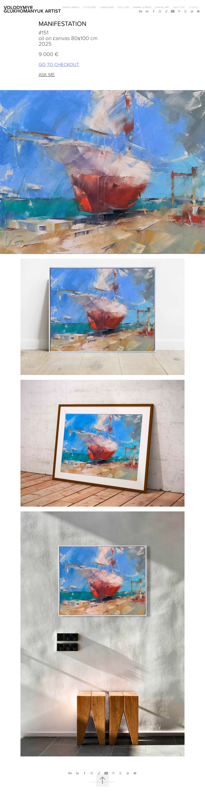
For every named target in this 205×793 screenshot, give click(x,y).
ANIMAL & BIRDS (142, 7)
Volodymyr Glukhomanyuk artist (32, 9)
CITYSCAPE (89, 7)
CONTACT (194, 7)
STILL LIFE (123, 7)
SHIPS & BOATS (71, 7)
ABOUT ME (179, 7)
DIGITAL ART (162, 7)
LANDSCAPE (107, 7)
